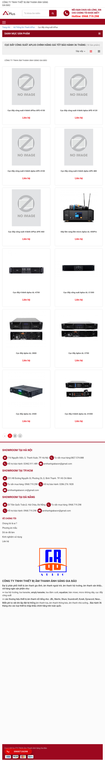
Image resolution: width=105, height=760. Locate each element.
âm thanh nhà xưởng (78, 603)
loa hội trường (11, 592)
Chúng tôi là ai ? (9, 523)
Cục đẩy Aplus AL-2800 (26, 353)
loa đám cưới (52, 592)
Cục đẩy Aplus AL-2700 (78, 353)
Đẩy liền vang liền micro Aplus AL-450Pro (79, 232)
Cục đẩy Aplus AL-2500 (26, 414)
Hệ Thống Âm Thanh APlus (24, 27)
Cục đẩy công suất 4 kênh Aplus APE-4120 (78, 110)
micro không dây (86, 592)
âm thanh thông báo (58, 603)
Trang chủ (6, 27)
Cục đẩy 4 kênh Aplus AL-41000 (79, 414)
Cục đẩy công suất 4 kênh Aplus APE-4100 (26, 171)
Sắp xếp (80, 51)
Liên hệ (5, 541)
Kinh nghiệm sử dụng (12, 537)
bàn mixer (73, 592)
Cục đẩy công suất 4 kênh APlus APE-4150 (26, 110)
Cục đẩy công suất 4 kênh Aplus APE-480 (79, 171)
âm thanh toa (42, 603)
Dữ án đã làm (8, 532)
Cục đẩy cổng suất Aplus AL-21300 (78, 292)
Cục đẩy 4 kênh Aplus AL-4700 (26, 292)
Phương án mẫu (9, 528)
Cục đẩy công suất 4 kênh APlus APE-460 (26, 232)
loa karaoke (24, 592)
